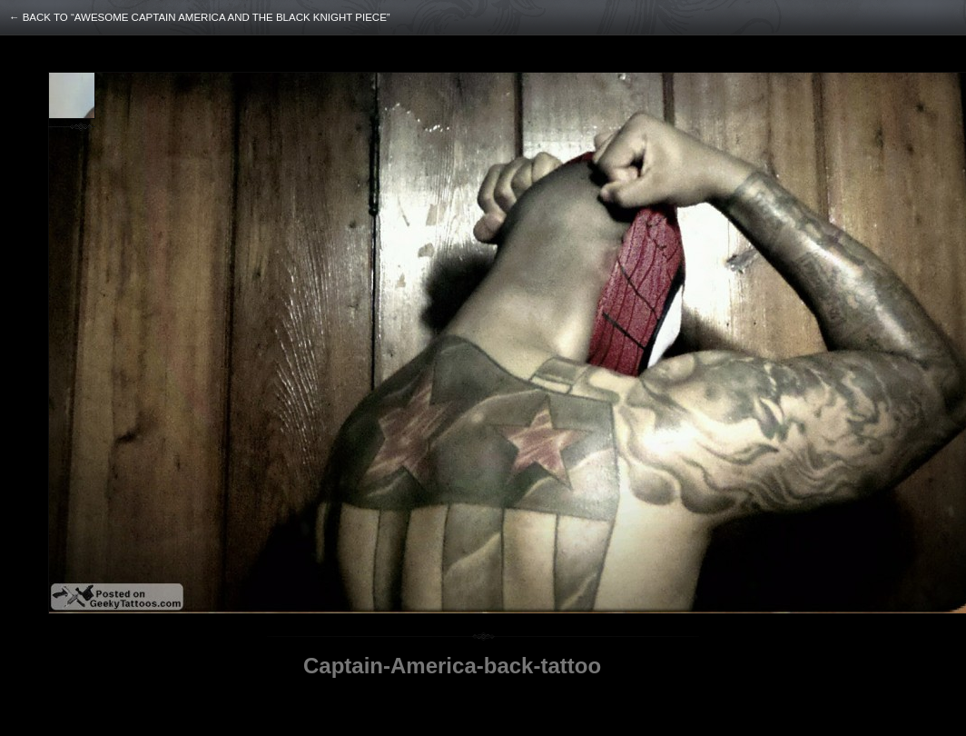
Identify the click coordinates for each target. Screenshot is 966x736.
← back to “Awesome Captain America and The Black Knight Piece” (199, 17)
